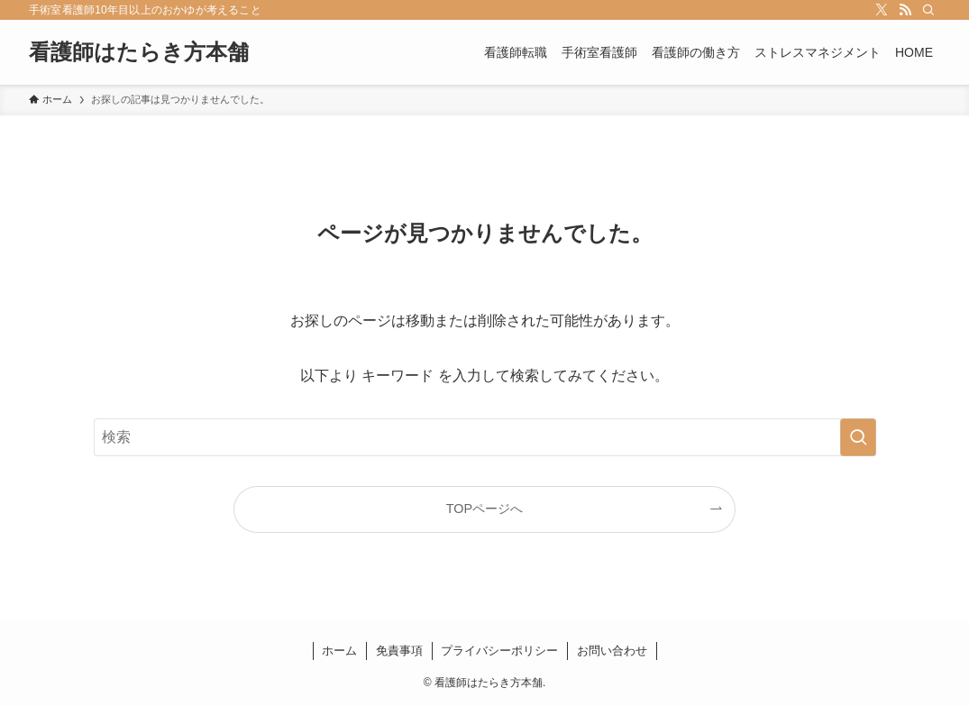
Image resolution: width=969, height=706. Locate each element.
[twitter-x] (881, 10)
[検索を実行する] (858, 437)
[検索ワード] (485, 437)
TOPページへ (484, 508)
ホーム (339, 650)
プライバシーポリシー (499, 650)
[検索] (928, 10)
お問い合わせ (612, 650)
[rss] (905, 10)
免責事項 (399, 650)
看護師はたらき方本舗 (139, 52)
